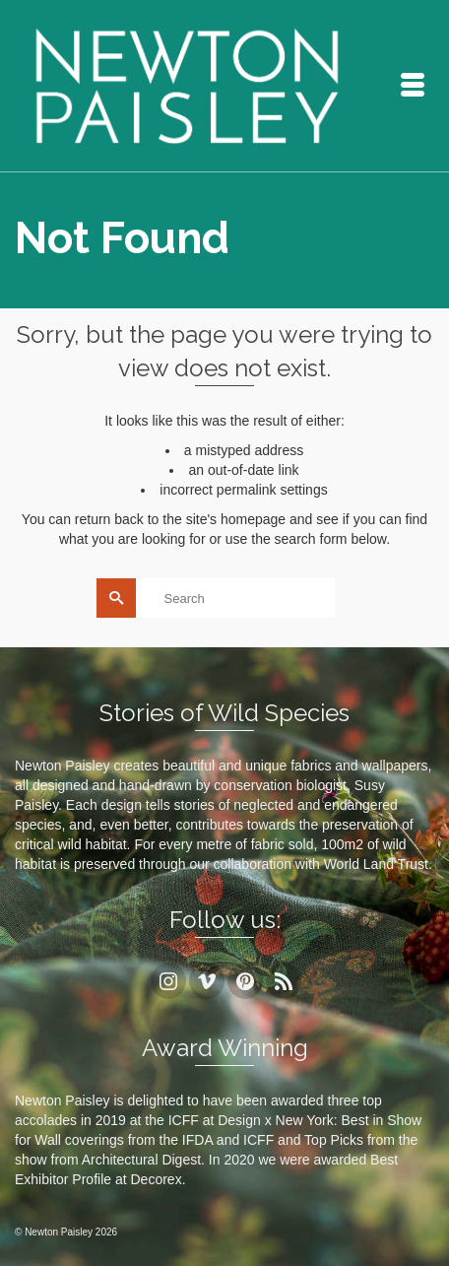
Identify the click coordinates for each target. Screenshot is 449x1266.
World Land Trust (376, 864)
